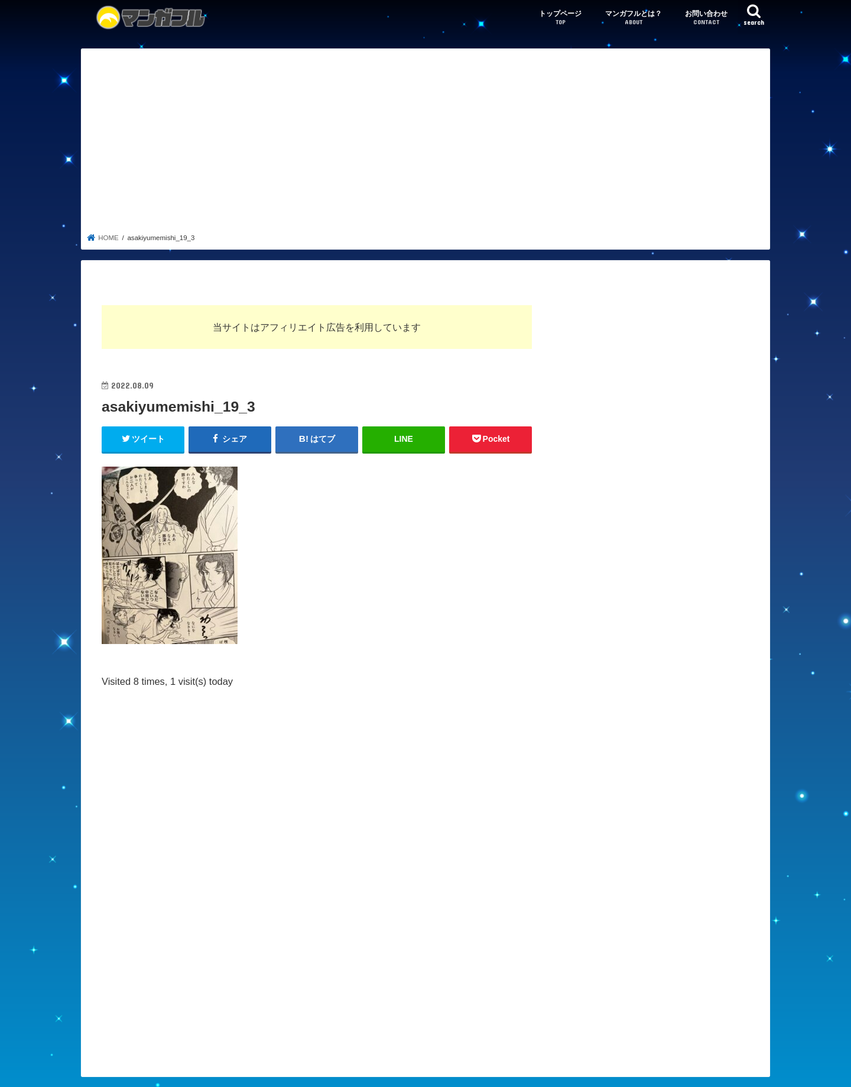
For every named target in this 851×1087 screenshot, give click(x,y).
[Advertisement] (426, 144)
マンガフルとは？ (633, 18)
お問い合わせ (706, 18)
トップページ (560, 18)
